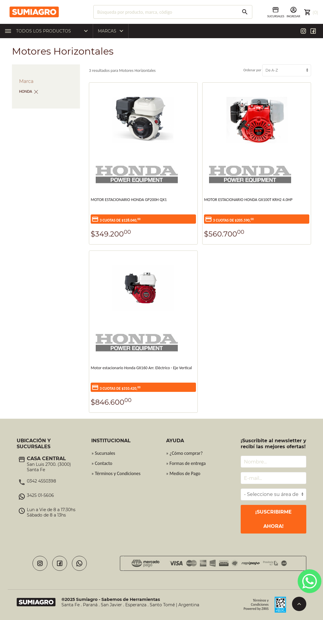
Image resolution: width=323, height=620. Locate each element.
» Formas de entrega (186, 463)
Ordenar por (277, 70)
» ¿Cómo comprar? (184, 453)
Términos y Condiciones (259, 602)
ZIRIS (265, 609)
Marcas (112, 31)
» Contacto (101, 463)
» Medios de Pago (183, 473)
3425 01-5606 (40, 495)
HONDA (25, 91)
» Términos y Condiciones (115, 473)
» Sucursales (103, 453)
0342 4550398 (41, 481)
